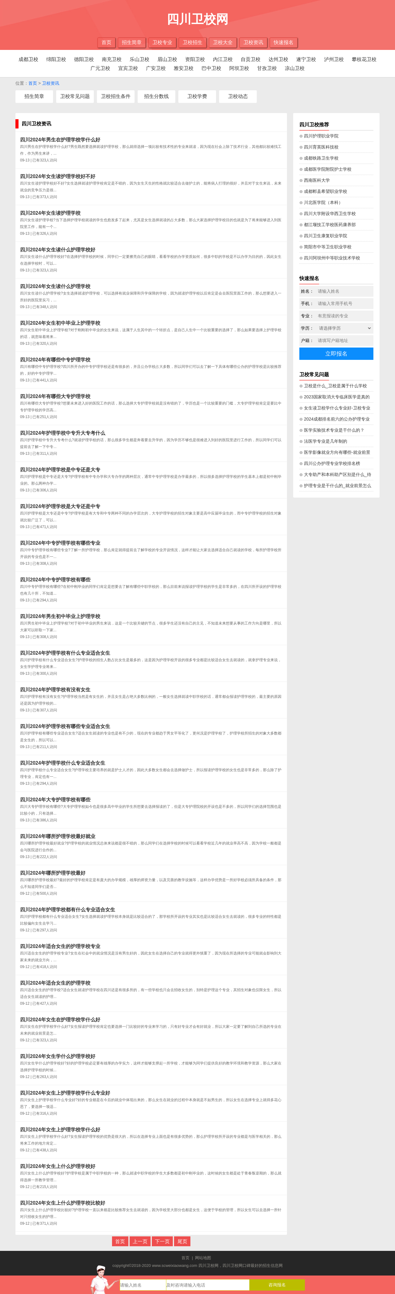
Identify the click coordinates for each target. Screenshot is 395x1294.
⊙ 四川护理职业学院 (319, 135)
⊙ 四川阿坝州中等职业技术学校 (329, 257)
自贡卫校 (250, 59)
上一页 (140, 1241)
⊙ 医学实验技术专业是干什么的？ (331, 430)
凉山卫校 (295, 68)
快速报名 (283, 42)
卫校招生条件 (116, 96)
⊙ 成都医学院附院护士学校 (325, 169)
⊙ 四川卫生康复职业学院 (323, 235)
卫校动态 (238, 96)
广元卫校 (100, 68)
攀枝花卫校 (364, 59)
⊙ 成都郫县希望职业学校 (323, 191)
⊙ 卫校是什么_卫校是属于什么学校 (333, 385)
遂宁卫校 (306, 59)
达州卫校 (278, 59)
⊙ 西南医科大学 (314, 180)
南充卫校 (112, 59)
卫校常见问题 (75, 96)
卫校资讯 (253, 42)
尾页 (182, 1241)
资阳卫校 (195, 59)
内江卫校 (223, 59)
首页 (106, 42)
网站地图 (203, 1257)
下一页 (162, 1241)
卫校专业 (162, 42)
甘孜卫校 (267, 68)
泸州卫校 (334, 59)
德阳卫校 (84, 59)
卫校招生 (192, 42)
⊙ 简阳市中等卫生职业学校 (325, 246)
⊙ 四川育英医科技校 (319, 146)
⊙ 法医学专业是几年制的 (323, 441)
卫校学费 (197, 96)
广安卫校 (156, 68)
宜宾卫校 (128, 68)
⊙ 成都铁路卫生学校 (319, 158)
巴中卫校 (211, 68)
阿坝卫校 (239, 68)
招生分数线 (156, 96)
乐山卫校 (139, 59)
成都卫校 (28, 59)
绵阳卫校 (56, 59)
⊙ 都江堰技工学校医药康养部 (327, 224)
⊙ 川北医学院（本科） (321, 202)
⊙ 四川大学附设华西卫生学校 (327, 213)
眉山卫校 (167, 59)
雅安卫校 (183, 68)
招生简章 (132, 42)
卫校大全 (223, 42)
